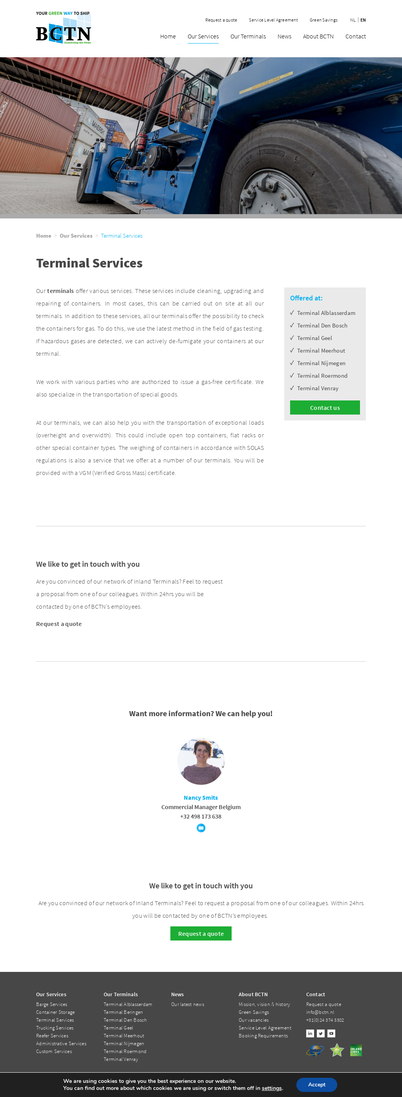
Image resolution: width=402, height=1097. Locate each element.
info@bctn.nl (320, 1012)
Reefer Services (52, 1035)
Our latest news (187, 1004)
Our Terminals (248, 36)
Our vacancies (254, 1020)
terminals (60, 291)
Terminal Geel (118, 1027)
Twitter (321, 1033)
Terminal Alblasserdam (128, 1004)
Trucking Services (54, 1027)
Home (168, 36)
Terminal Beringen (123, 1012)
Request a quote (221, 20)
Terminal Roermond (125, 1051)
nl (353, 20)
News (284, 36)
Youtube (331, 1033)
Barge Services (52, 1004)
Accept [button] (316, 1084)
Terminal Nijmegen (124, 1043)
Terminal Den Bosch (125, 1020)
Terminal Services (55, 1020)
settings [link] (272, 1088)
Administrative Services (61, 1043)
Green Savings (324, 20)
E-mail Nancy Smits (200, 828)
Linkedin (310, 1033)
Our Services (203, 36)
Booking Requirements (263, 1035)
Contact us (325, 407)
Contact (355, 36)
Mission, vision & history (265, 1004)
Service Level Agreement (273, 20)
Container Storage (55, 1012)
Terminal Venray (121, 1059)
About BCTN (318, 36)
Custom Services (54, 1051)
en (363, 20)
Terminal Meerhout (124, 1035)
